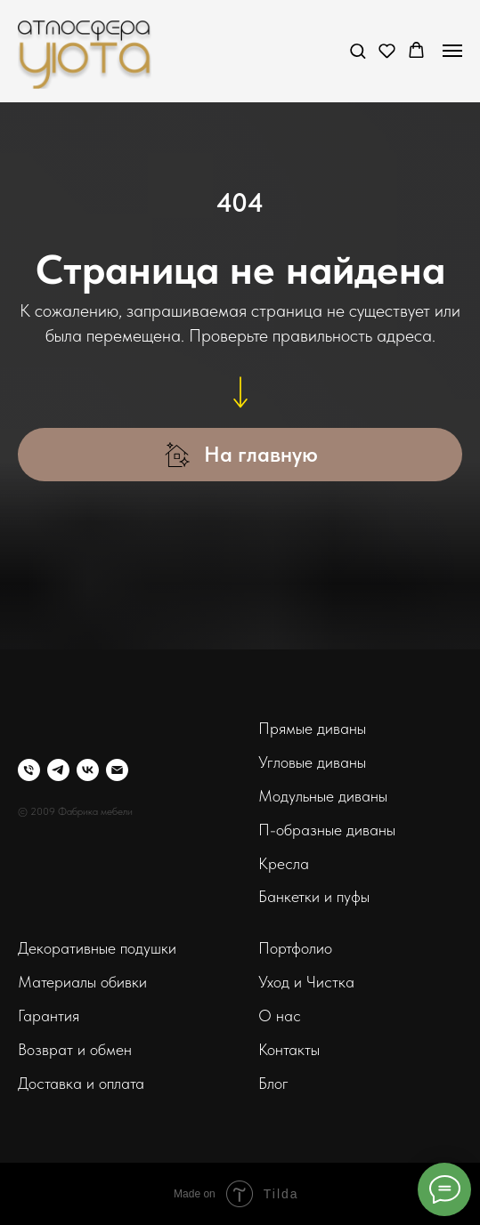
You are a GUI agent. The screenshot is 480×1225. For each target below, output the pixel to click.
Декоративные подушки (97, 948)
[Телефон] (29, 770)
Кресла (283, 863)
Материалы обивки (82, 981)
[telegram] (58, 770)
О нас (279, 1015)
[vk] (88, 770)
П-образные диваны (326, 829)
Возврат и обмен (75, 1049)
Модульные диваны (322, 795)
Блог (273, 1083)
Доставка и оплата (81, 1083)
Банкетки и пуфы (314, 896)
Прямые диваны (312, 728)
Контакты (289, 1049)
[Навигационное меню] (452, 50)
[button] (357, 50)
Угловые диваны (312, 762)
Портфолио (295, 948)
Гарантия (48, 1015)
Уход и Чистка (306, 981)
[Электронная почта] (117, 770)
